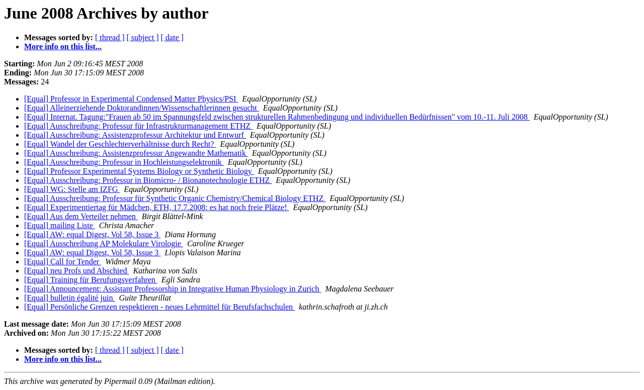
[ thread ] (110, 37)
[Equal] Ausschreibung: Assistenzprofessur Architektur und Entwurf (135, 135)
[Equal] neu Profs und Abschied (76, 270)
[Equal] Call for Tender (62, 261)
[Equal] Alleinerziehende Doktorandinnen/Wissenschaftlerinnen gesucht (141, 108)
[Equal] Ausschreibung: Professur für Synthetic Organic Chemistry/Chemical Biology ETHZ (175, 198)
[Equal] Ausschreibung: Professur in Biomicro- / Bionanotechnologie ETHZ (148, 180)
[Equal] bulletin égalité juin (69, 298)
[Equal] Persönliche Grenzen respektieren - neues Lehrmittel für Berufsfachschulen (159, 307)
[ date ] (172, 37)
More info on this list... (63, 46)
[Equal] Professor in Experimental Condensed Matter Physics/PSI (131, 98)
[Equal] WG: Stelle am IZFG (72, 189)
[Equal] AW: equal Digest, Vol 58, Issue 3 (92, 234)
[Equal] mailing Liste (59, 225)
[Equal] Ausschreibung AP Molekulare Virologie (103, 243)
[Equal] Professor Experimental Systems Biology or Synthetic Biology (139, 171)
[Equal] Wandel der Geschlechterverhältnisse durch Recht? (120, 144)
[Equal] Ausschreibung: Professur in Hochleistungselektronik (124, 162)
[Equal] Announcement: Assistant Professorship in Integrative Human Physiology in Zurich (172, 288)
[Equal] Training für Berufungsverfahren (90, 279)
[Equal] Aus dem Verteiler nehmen (81, 216)
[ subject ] (143, 37)
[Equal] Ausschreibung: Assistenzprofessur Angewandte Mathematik (136, 153)
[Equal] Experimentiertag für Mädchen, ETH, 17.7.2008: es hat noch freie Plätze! (156, 207)
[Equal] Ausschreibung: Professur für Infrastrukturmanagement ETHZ (138, 126)
